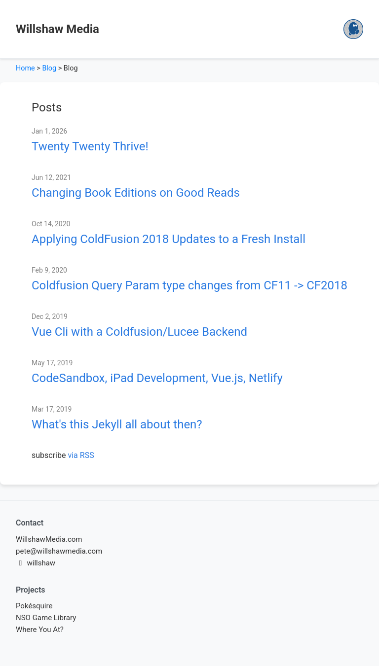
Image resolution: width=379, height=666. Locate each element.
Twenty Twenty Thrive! (90, 146)
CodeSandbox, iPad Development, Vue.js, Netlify (157, 378)
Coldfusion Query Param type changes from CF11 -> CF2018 (189, 285)
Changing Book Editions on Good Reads (136, 193)
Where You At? (40, 629)
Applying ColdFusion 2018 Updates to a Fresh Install (168, 239)
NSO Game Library (46, 617)
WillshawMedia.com (49, 539)
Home (25, 68)
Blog (49, 68)
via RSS (81, 455)
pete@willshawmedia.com (59, 551)
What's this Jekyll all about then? (117, 424)
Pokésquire (34, 605)
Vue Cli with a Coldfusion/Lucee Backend (139, 332)
